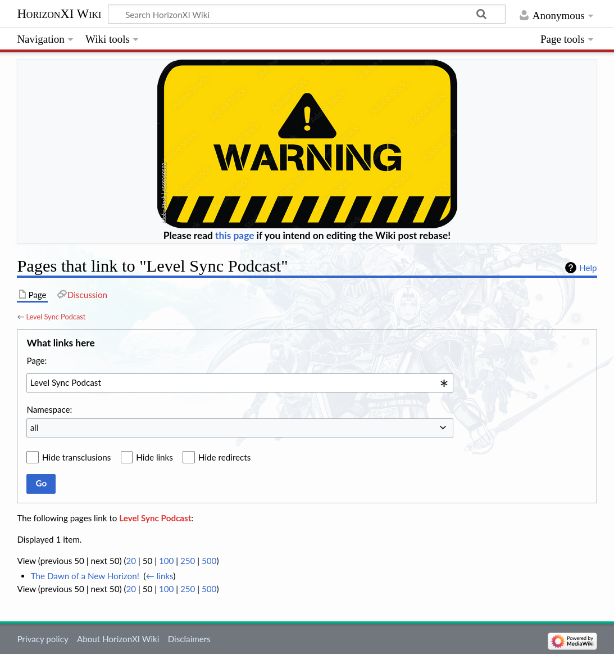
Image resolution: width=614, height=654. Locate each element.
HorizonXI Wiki (59, 14)
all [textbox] (34, 427)
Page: (36, 360)
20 (131, 561)
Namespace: (49, 409)
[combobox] (239, 383)
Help (588, 268)
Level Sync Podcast (55, 316)
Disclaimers (189, 639)
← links (160, 576)
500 (209, 561)
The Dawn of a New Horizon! (85, 576)
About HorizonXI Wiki (118, 639)
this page (234, 235)
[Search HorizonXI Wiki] (306, 14)
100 (166, 561)
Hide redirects (224, 457)
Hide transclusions (76, 457)
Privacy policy (42, 639)
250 (187, 561)
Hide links (154, 457)
